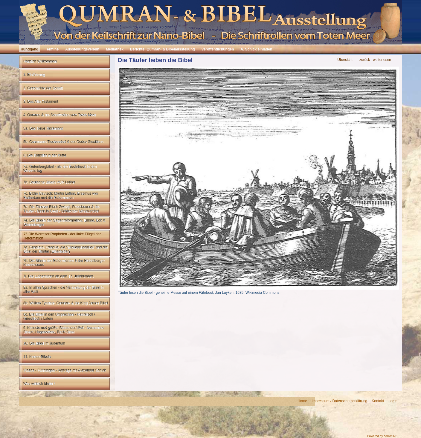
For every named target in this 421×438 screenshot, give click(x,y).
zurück (364, 60)
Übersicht (345, 60)
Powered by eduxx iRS (382, 436)
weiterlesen (382, 60)
